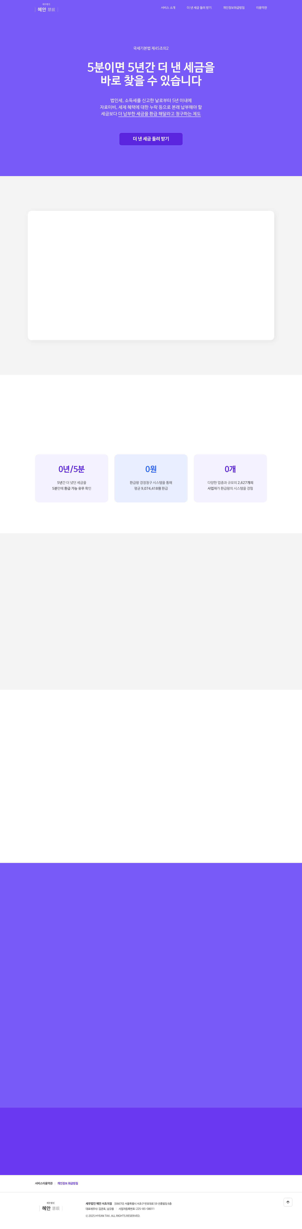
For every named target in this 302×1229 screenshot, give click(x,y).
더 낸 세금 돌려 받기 (151, 139)
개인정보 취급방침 (67, 1183)
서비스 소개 (168, 8)
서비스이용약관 (44, 1183)
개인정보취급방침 (234, 8)
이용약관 (261, 8)
